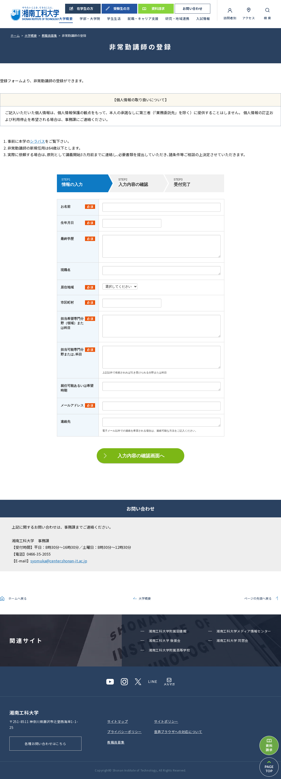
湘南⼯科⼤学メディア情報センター (243, 631)
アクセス (248, 18)
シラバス (37, 141)
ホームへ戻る (17, 598)
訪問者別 (230, 18)
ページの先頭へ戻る (258, 598)
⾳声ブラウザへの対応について (178, 731)
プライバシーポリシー (124, 731)
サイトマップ (117, 721)
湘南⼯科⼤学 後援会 (165, 640)
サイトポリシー (166, 721)
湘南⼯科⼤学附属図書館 (168, 631)
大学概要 (145, 598)
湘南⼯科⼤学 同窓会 (232, 640)
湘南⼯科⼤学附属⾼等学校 (169, 650)
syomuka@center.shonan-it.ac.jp (58, 561)
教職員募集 (116, 742)
